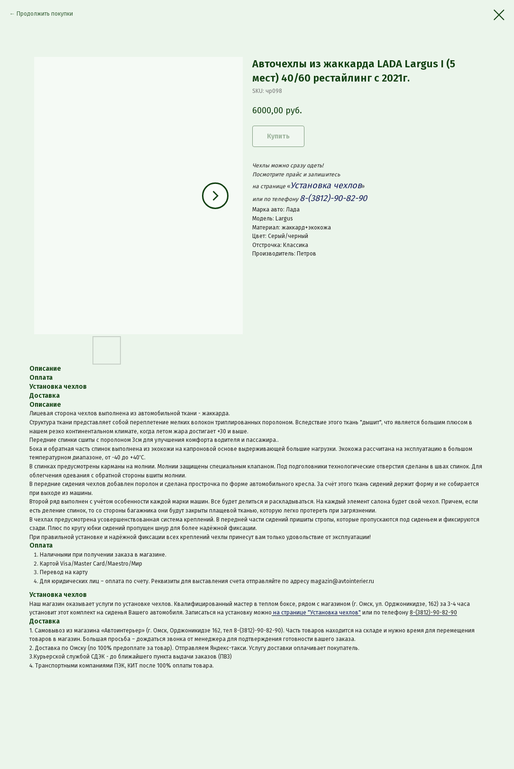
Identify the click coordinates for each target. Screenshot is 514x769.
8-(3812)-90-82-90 (433, 612)
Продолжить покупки (45, 13)
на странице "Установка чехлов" (316, 612)
